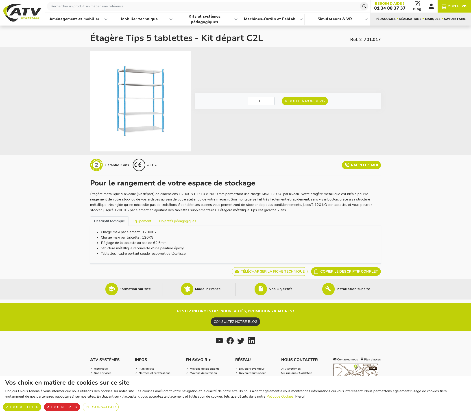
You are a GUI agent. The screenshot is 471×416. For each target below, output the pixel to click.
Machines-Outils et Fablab (269, 19)
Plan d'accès (370, 360)
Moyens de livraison (203, 373)
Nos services (102, 373)
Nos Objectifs (280, 289)
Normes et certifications (154, 373)
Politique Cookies (280, 396)
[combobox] (208, 6)
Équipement (142, 221)
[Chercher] (364, 6)
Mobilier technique (139, 19)
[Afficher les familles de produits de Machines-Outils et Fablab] (301, 19)
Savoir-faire (455, 19)
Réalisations (410, 19)
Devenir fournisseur (252, 373)
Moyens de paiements (205, 369)
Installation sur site (353, 289)
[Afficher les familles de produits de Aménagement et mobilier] (106, 19)
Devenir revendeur (251, 369)
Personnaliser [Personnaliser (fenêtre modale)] (101, 407)
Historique (101, 369)
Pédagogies (386, 19)
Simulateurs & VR (335, 19)
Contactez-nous (345, 360)
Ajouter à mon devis (305, 101)
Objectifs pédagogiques (177, 221)
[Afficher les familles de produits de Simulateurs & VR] (366, 19)
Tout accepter (22, 407)
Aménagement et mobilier (74, 19)
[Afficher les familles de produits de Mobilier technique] (171, 19)
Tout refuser (62, 407)
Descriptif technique (109, 221)
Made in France (208, 289)
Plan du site (146, 369)
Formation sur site (135, 289)
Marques (432, 19)
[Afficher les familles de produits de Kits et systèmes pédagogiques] (236, 19)
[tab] (109, 221)
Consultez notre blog (235, 321)
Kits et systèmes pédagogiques (204, 19)
